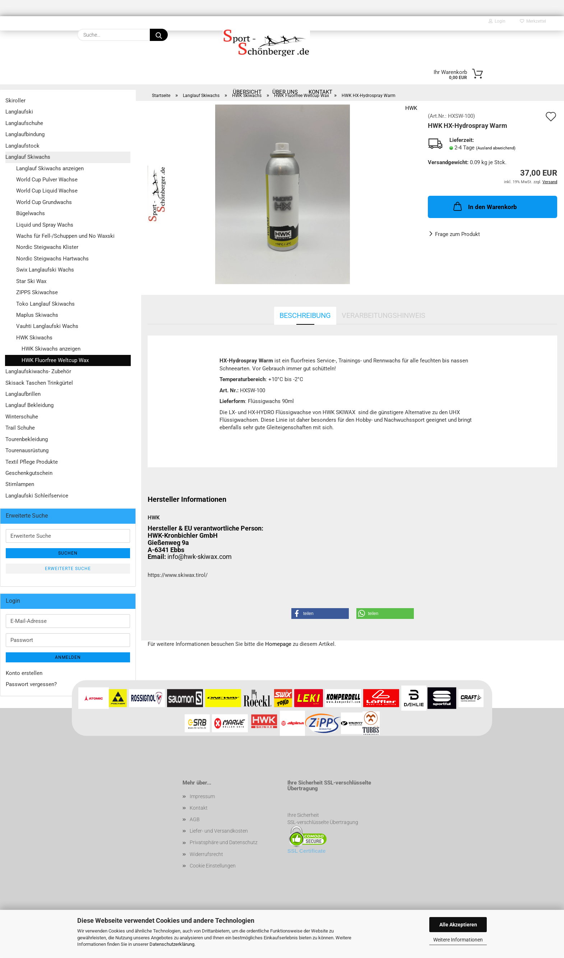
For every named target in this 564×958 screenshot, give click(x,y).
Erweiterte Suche (68, 568)
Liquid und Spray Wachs (44, 225)
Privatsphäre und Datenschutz (224, 842)
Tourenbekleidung (26, 439)
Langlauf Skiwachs (27, 157)
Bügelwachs (30, 213)
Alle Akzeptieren (458, 924)
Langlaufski (19, 111)
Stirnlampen (19, 484)
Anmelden (68, 657)
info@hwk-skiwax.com (199, 556)
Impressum (202, 796)
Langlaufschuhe (24, 123)
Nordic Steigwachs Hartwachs (52, 258)
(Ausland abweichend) (496, 148)
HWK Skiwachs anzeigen (51, 349)
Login (497, 21)
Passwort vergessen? (31, 684)
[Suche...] (159, 35)
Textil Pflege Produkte (31, 462)
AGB (195, 819)
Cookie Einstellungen (213, 866)
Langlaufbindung (25, 134)
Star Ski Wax (31, 281)
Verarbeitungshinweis (383, 315)
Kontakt (199, 808)
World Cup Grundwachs (44, 202)
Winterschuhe (21, 416)
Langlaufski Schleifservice (36, 495)
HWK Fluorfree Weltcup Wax (55, 360)
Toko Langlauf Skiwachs (45, 304)
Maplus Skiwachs (37, 315)
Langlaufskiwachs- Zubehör (38, 371)
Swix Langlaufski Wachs (45, 270)
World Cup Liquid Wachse (47, 191)
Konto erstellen (24, 673)
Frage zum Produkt (457, 234)
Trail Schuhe (20, 428)
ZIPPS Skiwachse (37, 292)
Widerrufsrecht (206, 854)
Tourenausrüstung (26, 450)
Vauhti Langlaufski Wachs (47, 326)
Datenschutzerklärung (171, 944)
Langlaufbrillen (23, 394)
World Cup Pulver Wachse (47, 179)
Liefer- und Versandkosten (219, 831)
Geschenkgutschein (28, 473)
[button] (320, 613)
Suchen (68, 553)
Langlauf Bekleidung (29, 405)
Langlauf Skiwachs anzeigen (50, 168)
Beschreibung (305, 315)
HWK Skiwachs (34, 337)
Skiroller (15, 100)
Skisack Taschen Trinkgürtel (39, 383)
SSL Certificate (306, 851)
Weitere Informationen (458, 940)
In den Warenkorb (484, 206)
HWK (411, 108)
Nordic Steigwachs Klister (47, 247)
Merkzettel (533, 21)
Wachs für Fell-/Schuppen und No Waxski (65, 236)
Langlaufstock (22, 146)
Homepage (278, 644)
